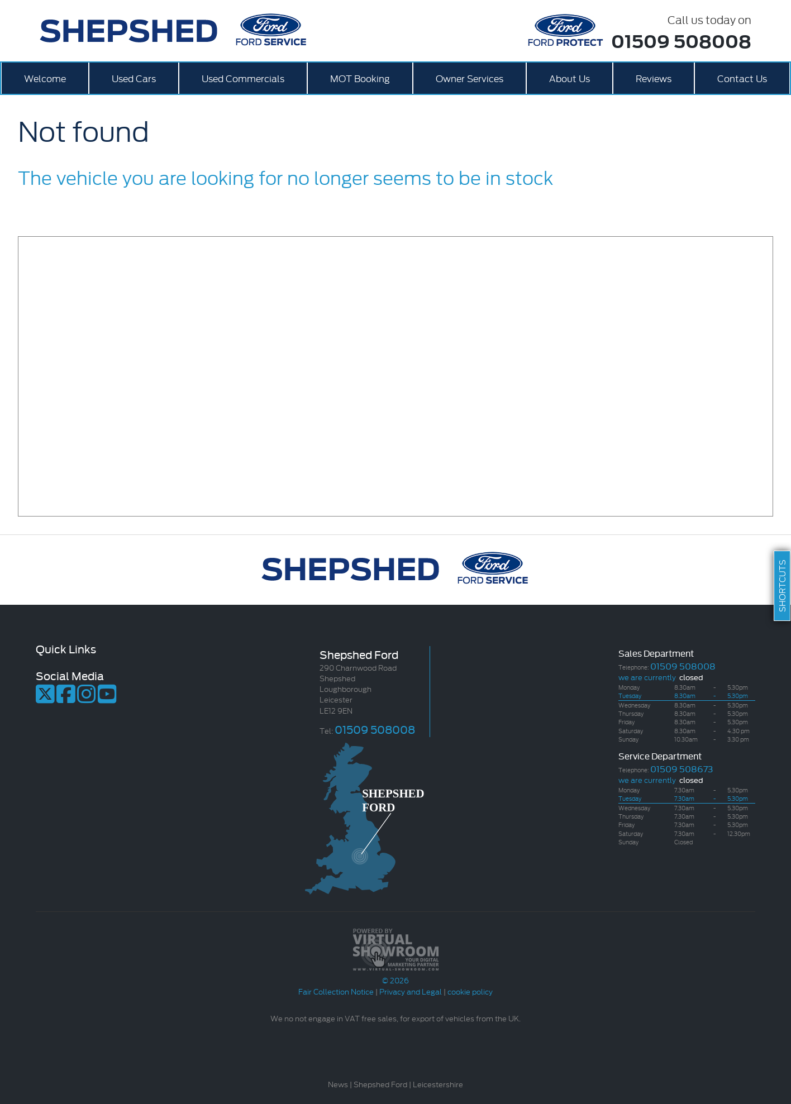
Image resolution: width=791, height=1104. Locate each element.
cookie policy (470, 991)
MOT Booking (360, 77)
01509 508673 (681, 768)
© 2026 (395, 974)
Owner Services (469, 77)
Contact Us (742, 77)
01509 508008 (681, 40)
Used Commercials (243, 77)
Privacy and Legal (410, 991)
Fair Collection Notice (336, 991)
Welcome (45, 77)
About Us (569, 77)
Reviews (653, 77)
